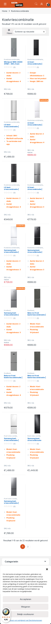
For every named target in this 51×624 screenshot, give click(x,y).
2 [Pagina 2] (27, 546)
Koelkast (7, 310)
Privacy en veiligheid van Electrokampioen (25, 620)
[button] (47, 569)
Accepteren (25, 599)
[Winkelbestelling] (29, 31)
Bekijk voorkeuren (25, 614)
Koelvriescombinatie (11, 59)
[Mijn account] (41, 4)
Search (36, 3)
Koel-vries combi (10, 436)
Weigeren (25, 606)
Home (4, 11)
